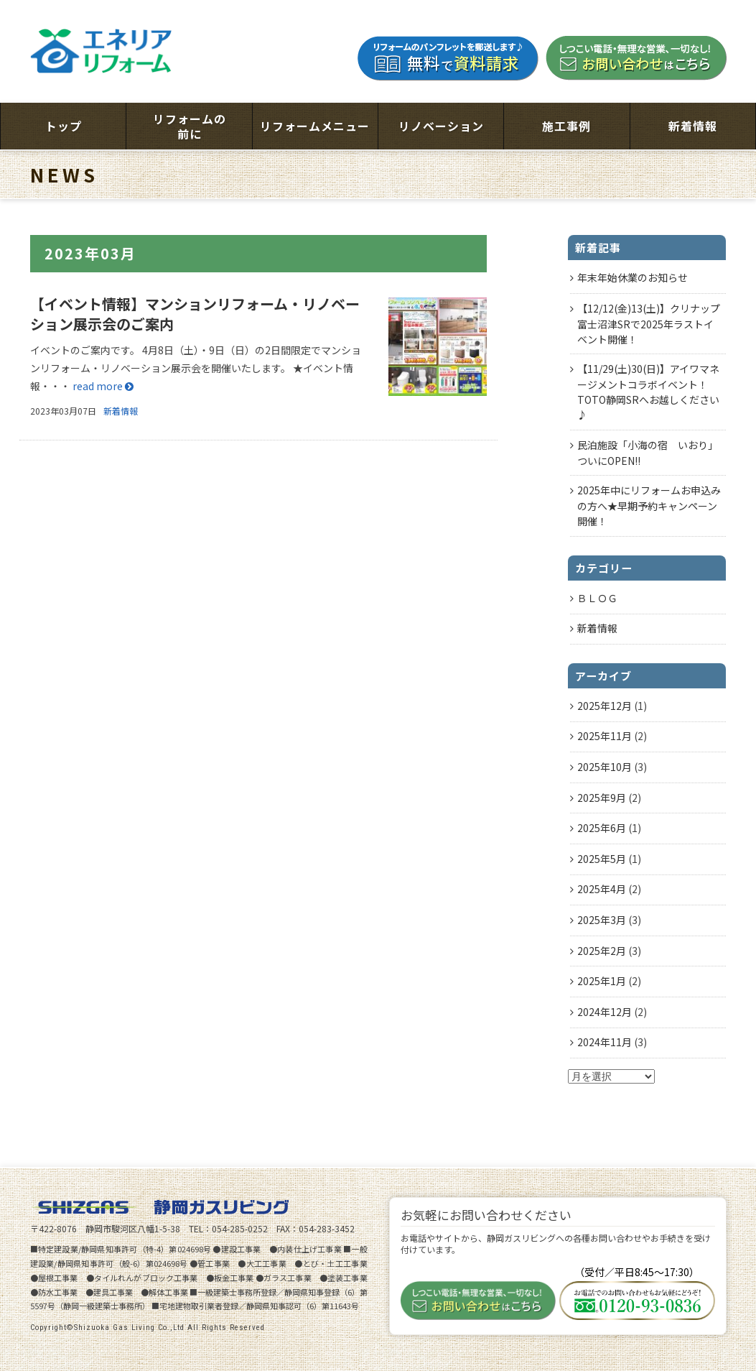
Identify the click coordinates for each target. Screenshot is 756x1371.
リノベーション (441, 125)
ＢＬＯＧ (597, 598)
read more (103, 386)
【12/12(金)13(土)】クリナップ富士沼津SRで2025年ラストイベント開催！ (648, 323)
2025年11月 (604, 736)
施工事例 (566, 125)
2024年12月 (604, 1012)
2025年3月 (601, 920)
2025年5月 (601, 858)
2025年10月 (604, 767)
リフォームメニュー (315, 125)
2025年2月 (601, 950)
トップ (63, 125)
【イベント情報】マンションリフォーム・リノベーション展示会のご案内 (195, 313)
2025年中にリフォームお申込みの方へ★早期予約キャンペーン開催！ (649, 505)
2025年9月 (601, 797)
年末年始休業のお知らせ (632, 277)
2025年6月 (601, 828)
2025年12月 (604, 705)
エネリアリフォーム (102, 51)
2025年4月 (601, 889)
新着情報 (692, 125)
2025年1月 (601, 981)
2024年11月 (604, 1042)
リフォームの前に (189, 126)
